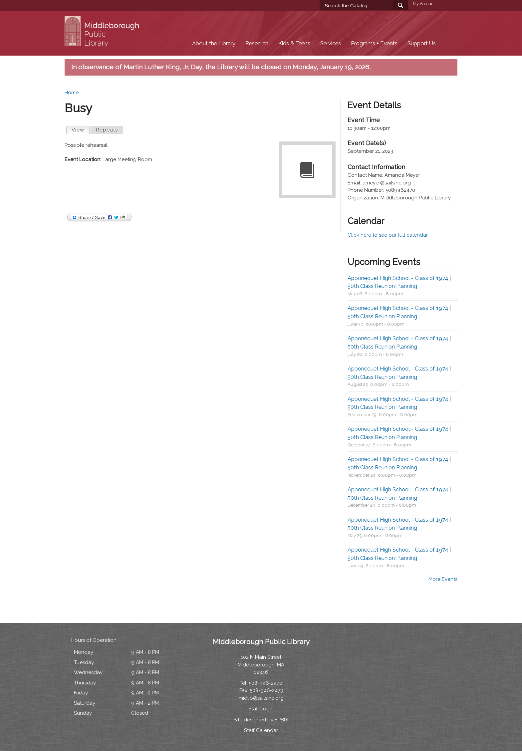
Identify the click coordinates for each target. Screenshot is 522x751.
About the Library (213, 43)
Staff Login (261, 709)
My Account (424, 3)
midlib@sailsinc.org (261, 698)
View (80, 129)
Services (330, 43)
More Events (442, 579)
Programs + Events (374, 43)
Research (256, 43)
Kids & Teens (294, 43)
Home (72, 93)
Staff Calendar (261, 730)
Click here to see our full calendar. (388, 235)
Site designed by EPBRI (261, 720)
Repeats (107, 130)
